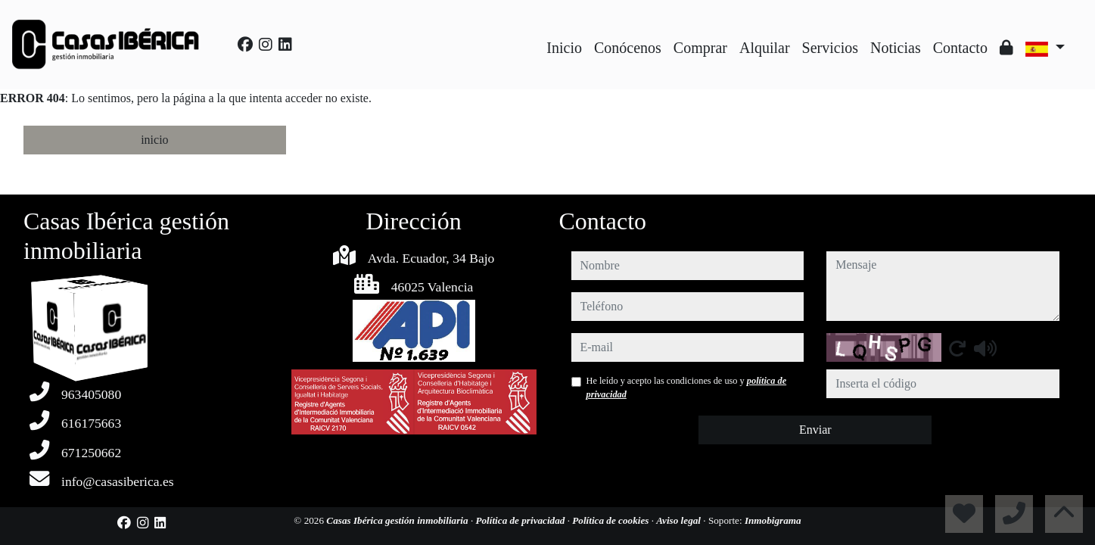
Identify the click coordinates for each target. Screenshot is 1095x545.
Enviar (815, 429)
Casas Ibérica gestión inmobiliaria (398, 520)
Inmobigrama (773, 520)
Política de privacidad (521, 520)
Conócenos (627, 47)
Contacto (960, 47)
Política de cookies (611, 520)
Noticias (895, 47)
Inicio (564, 47)
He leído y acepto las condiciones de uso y (686, 387)
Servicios (830, 47)
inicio (154, 139)
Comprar (700, 47)
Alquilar (764, 47)
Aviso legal (679, 520)
